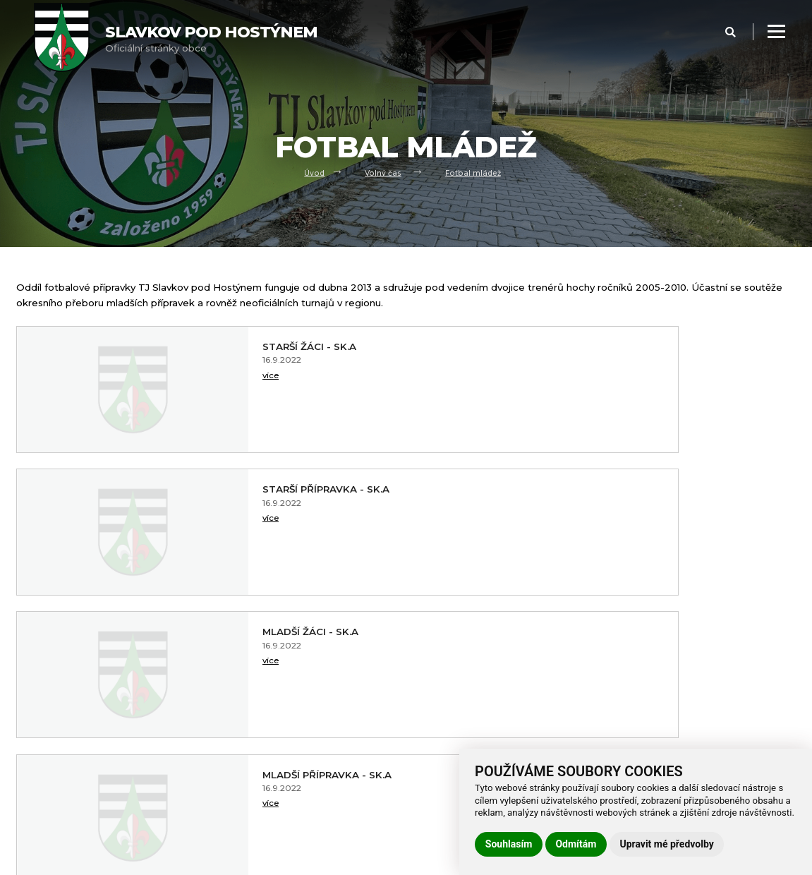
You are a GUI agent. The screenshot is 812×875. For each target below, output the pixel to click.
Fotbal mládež (474, 172)
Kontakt (35, 828)
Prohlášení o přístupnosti (268, 739)
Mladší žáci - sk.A (215, 489)
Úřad (26, 774)
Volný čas (382, 172)
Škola (28, 810)
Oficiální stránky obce (211, 38)
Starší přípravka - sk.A (631, 346)
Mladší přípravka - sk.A (632, 489)
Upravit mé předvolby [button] (666, 844)
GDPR (225, 757)
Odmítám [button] (575, 844)
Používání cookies (252, 774)
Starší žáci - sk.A (214, 346)
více (173, 378)
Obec (28, 757)
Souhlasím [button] (509, 844)
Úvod (312, 172)
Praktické (37, 845)
